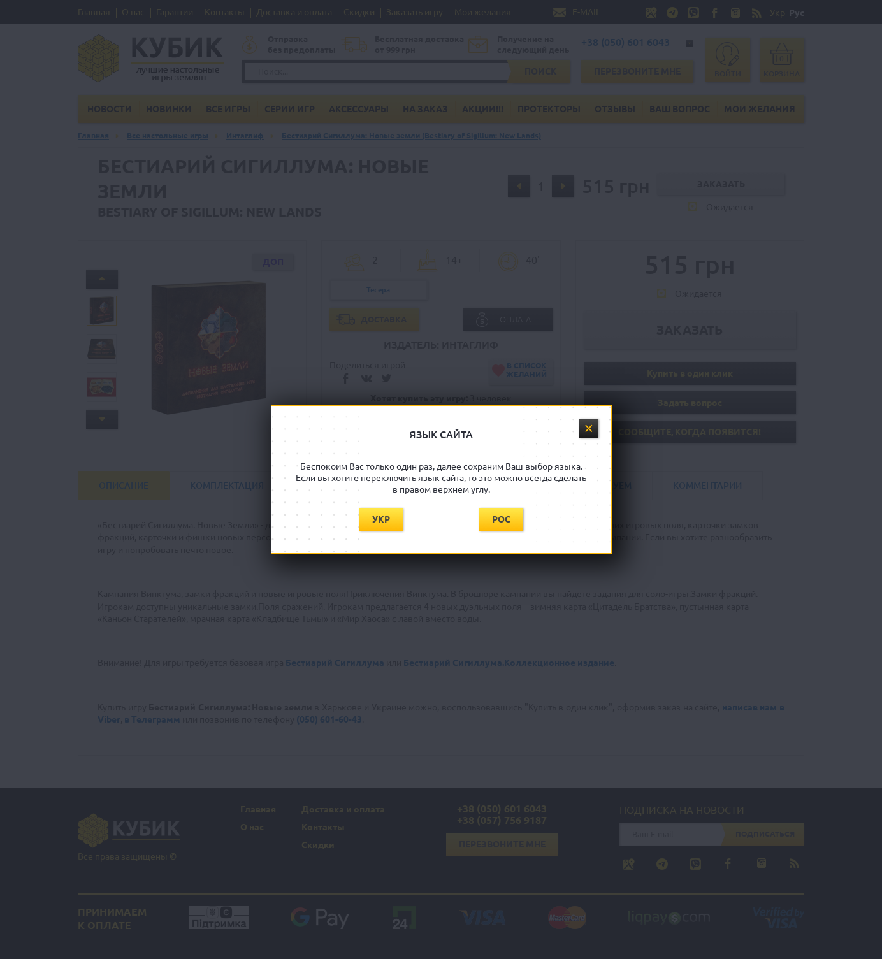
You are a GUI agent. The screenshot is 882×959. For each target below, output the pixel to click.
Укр (381, 519)
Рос (501, 519)
